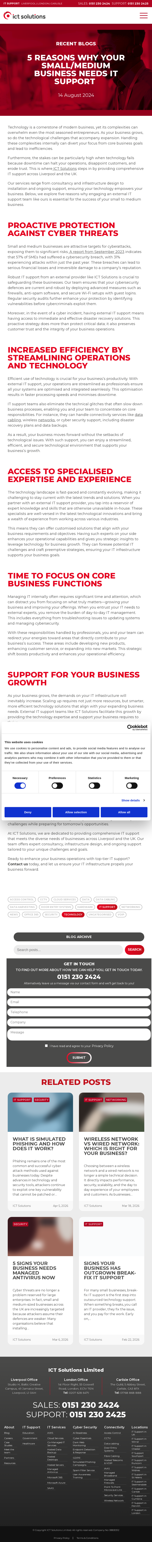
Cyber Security (85, 1427)
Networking (131, 907)
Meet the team (9, 1451)
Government (30, 1438)
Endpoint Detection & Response (84, 1451)
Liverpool (28, 3)
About (9, 1427)
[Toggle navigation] (143, 15)
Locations (140, 1427)
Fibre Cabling (112, 1455)
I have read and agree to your (70, 1046)
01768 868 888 (130, 1393)
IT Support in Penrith (139, 1504)
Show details (131, 800)
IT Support (107, 907)
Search (134, 949)
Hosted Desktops (52, 1458)
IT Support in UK (139, 1433)
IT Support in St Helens (139, 1476)
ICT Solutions (64, 168)
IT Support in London (139, 1511)
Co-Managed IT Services (56, 1444)
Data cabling (111, 1443)
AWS (50, 1432)
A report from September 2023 (96, 252)
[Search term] (68, 950)
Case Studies (8, 1444)
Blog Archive (79, 937)
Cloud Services (64, 899)
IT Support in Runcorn (139, 1462)
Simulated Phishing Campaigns (84, 1463)
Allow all (124, 812)
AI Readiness (80, 1432)
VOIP (121, 914)
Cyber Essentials (82, 1438)
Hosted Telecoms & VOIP (113, 1462)
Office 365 (31, 914)
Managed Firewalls (109, 1481)
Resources (9, 1463)
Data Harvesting (22, 907)
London (43, 3)
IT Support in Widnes (139, 1469)
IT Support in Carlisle (139, 1490)
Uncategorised (100, 914)
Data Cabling (105, 899)
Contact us (18, 864)
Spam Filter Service (84, 1470)
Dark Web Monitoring (79, 1444)
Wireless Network (114, 1500)
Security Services (113, 1495)
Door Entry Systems (56, 907)
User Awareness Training (82, 1476)
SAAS (50, 1488)
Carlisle (56, 3)
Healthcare (29, 1443)
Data (85, 899)
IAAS (107, 1468)
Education (28, 1432)
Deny (27, 812)
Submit (79, 1058)
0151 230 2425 (97, 1414)
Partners (9, 1457)
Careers (8, 1438)
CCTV (43, 899)
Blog (7, 1432)
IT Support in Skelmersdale (139, 1483)
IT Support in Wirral (139, 1440)
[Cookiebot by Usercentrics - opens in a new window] (130, 728)
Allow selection (76, 812)
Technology (73, 914)
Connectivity (114, 1427)
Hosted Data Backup (54, 1451)
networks (46, 420)
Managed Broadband (110, 1474)
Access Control (22, 899)
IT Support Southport (138, 1454)
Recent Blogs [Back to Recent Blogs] (76, 44)
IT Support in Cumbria (139, 1497)
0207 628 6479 (79, 1393)
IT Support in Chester (139, 1447)
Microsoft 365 (54, 1477)
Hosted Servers (55, 1464)
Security (51, 914)
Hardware (85, 907)
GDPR (76, 1457)
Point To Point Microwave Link (113, 1488)
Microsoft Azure (56, 1482)
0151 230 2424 (79, 977)
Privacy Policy (103, 1046)
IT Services (56, 1427)
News (14, 914)
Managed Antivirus (52, 1471)
